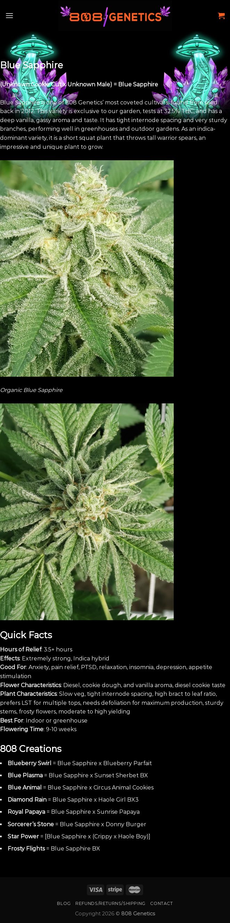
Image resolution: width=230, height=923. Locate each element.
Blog (64, 903)
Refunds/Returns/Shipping (110, 903)
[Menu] (9, 15)
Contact (161, 903)
